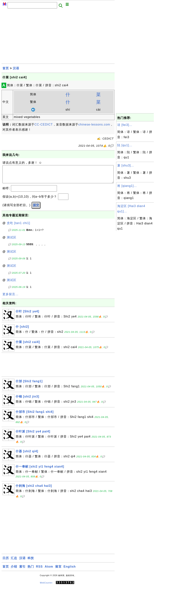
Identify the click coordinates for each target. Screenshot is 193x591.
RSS (39, 570)
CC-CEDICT (43, 124)
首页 (5, 68)
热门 (31, 570)
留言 (58, 570)
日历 (5, 561)
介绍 (14, 570)
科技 (31, 561)
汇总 (14, 561)
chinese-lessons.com (94, 124)
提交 (36, 208)
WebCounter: (46, 587)
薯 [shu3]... (125, 165)
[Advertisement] (58, 37)
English (70, 570)
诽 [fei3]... (124, 124)
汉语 (16, 68)
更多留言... (10, 298)
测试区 (11, 241)
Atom (49, 570)
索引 (22, 570)
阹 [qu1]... (124, 145)
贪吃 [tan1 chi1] (18, 226)
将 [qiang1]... (127, 185)
